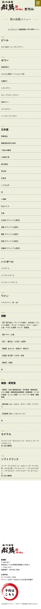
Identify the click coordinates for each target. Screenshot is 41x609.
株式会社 (24, 604)
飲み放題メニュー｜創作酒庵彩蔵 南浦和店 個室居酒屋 (17, 6)
